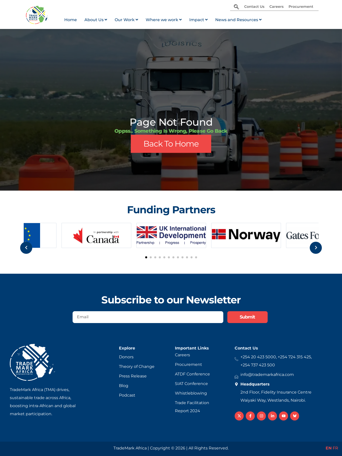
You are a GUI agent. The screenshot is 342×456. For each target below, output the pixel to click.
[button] (146, 257)
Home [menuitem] (70, 19)
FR (335, 448)
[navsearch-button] (236, 7)
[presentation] (20, 236)
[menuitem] (96, 19)
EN (329, 448)
